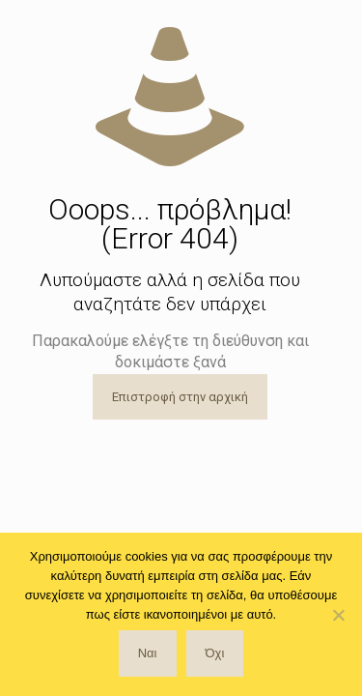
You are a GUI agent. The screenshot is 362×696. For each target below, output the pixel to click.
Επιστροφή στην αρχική (180, 397)
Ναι (147, 653)
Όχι (215, 653)
